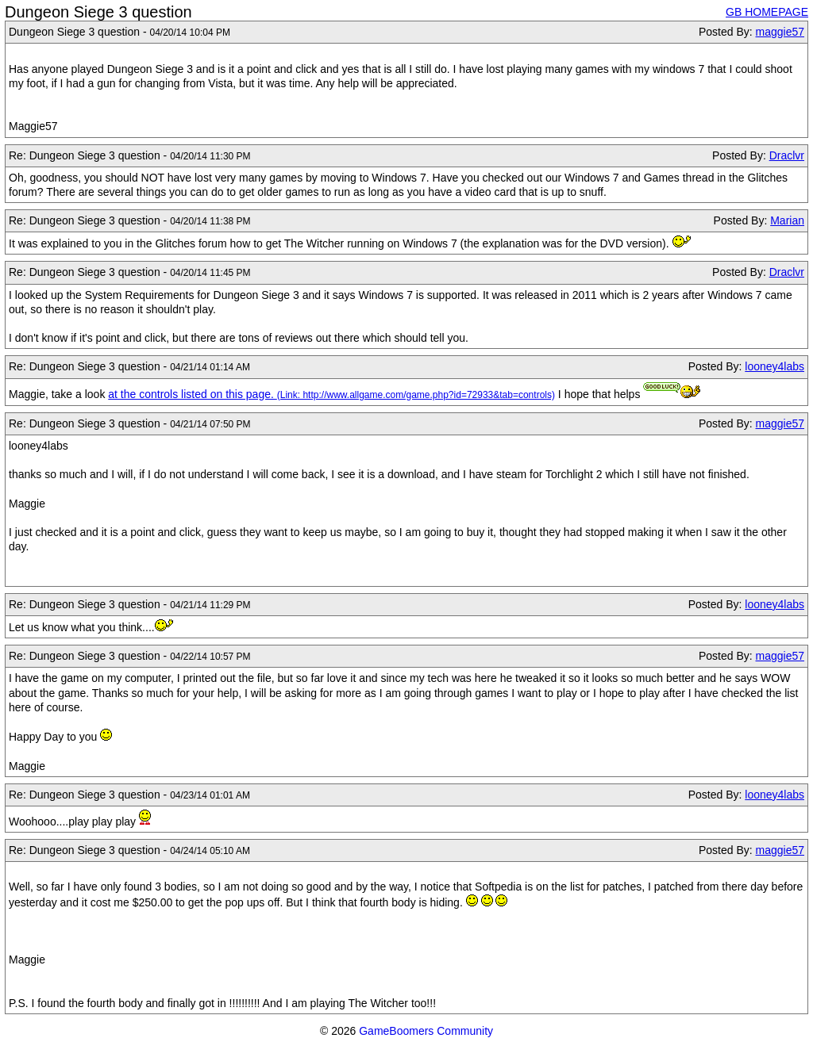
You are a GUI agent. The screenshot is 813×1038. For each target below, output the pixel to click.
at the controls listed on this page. (192, 394)
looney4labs (774, 366)
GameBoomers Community (426, 1031)
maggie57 (780, 31)
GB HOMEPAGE (767, 12)
